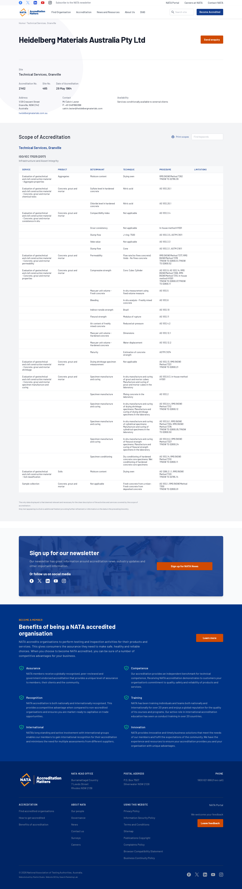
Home (22, 23)
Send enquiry (212, 39)
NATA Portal (172, 2)
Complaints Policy (134, 844)
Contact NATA (215, 2)
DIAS (142, 12)
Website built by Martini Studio (32, 877)
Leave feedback (210, 823)
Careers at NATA (194, 2)
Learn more (209, 637)
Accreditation (83, 12)
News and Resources (108, 12)
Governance (78, 817)
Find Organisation (61, 12)
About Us (130, 12)
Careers (76, 844)
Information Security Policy (139, 817)
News (74, 824)
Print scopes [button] (182, 136)
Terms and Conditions (136, 824)
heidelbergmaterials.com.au (33, 113)
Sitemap (128, 831)
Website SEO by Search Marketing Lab (62, 877)
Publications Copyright (137, 837)
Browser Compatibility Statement (143, 851)
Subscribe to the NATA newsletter (73, 2)
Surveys (76, 837)
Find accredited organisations (36, 811)
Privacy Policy (131, 811)
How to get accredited (32, 817)
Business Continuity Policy (139, 858)
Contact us (77, 831)
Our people (77, 811)
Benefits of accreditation (33, 824)
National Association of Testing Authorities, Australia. (55, 872)
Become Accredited (209, 12)
